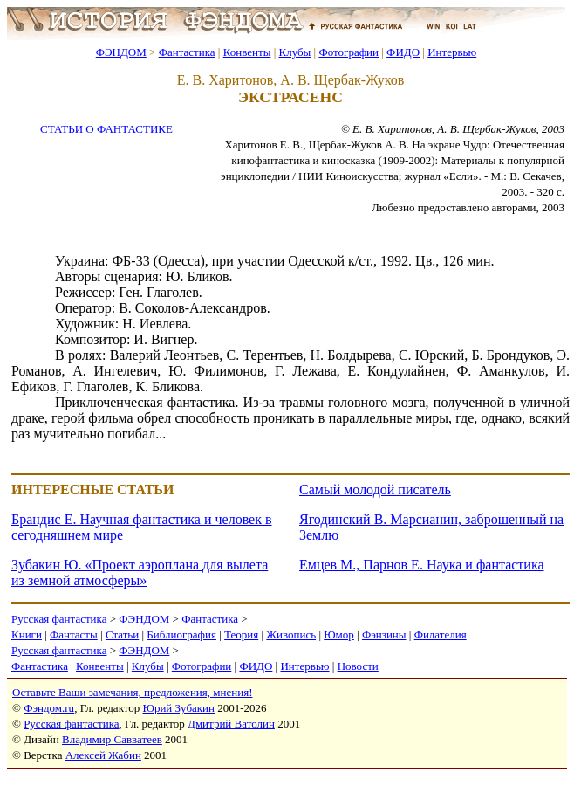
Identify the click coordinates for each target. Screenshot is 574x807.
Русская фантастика (58, 618)
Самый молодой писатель (375, 489)
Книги (26, 634)
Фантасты (74, 634)
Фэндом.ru (49, 707)
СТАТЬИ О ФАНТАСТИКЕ (106, 128)
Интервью (451, 52)
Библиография (181, 634)
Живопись (291, 634)
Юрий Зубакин (179, 707)
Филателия (440, 634)
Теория (241, 634)
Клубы (294, 52)
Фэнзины (384, 634)
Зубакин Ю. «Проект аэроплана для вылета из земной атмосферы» (139, 572)
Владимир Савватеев (112, 739)
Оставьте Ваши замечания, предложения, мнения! (132, 692)
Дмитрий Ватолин (231, 723)
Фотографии (348, 52)
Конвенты (247, 52)
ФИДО (403, 52)
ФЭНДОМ (121, 52)
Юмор (339, 634)
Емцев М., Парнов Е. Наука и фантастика (421, 564)
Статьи (122, 634)
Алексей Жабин (103, 755)
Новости (358, 665)
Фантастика (187, 52)
